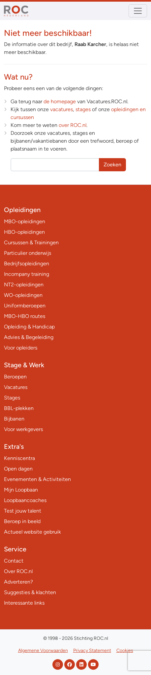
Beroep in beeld (22, 521)
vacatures (61, 109)
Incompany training (26, 274)
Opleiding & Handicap (29, 327)
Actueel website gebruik (32, 532)
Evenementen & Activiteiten (37, 479)
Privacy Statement (92, 650)
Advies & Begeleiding (28, 337)
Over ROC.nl (18, 571)
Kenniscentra (19, 458)
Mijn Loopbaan (21, 490)
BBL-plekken (19, 408)
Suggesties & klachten (30, 592)
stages (83, 109)
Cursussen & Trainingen (31, 242)
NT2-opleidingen (24, 284)
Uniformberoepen (24, 305)
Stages (12, 398)
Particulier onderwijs (27, 253)
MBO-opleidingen (24, 221)
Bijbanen (14, 419)
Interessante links (24, 603)
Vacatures (15, 387)
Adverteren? (18, 582)
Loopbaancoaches (25, 500)
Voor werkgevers (23, 429)
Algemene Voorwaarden (43, 650)
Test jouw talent (22, 511)
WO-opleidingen (23, 295)
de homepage (60, 101)
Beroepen (15, 377)
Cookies (124, 650)
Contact (13, 561)
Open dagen (18, 469)
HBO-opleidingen (24, 232)
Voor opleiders (20, 348)
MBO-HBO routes (24, 316)
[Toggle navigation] (138, 10)
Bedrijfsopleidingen (26, 263)
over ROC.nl (72, 125)
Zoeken (112, 164)
